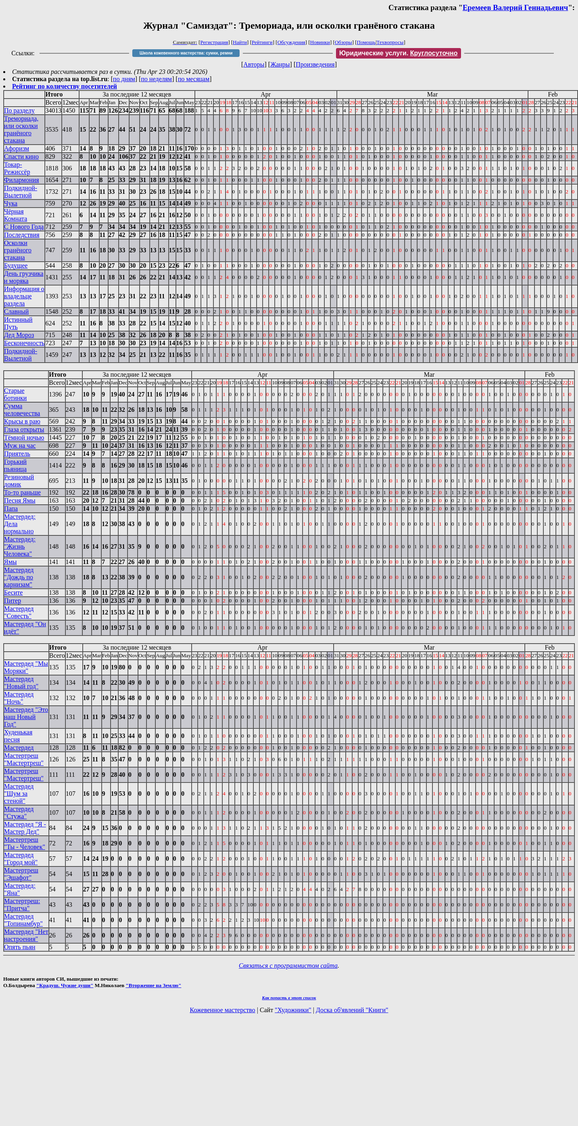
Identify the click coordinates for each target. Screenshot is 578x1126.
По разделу (19, 110)
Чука (10, 203)
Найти (240, 42)
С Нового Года (24, 226)
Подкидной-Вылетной (20, 192)
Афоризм (16, 148)
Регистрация (214, 42)
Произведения (315, 64)
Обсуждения (291, 42)
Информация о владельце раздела (24, 296)
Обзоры (343, 42)
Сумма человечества (22, 410)
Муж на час (20, 445)
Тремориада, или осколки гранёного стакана (21, 129)
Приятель (17, 453)
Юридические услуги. (398, 53)
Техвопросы (390, 42)
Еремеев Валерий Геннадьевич (515, 7)
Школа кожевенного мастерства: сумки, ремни (186, 53)
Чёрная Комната (15, 215)
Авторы (253, 64)
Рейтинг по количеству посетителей (64, 86)
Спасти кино (21, 156)
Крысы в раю (22, 421)
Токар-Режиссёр (17, 168)
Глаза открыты (24, 429)
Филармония (21, 179)
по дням (124, 78)
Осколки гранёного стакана (17, 250)
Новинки (320, 42)
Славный (16, 311)
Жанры (280, 64)
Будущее (15, 265)
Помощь (366, 42)
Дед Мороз (19, 334)
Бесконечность (24, 343)
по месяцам (193, 78)
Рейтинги (262, 42)
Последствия (22, 234)
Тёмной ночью (24, 437)
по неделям (156, 78)
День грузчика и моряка (24, 277)
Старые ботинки (15, 394)
